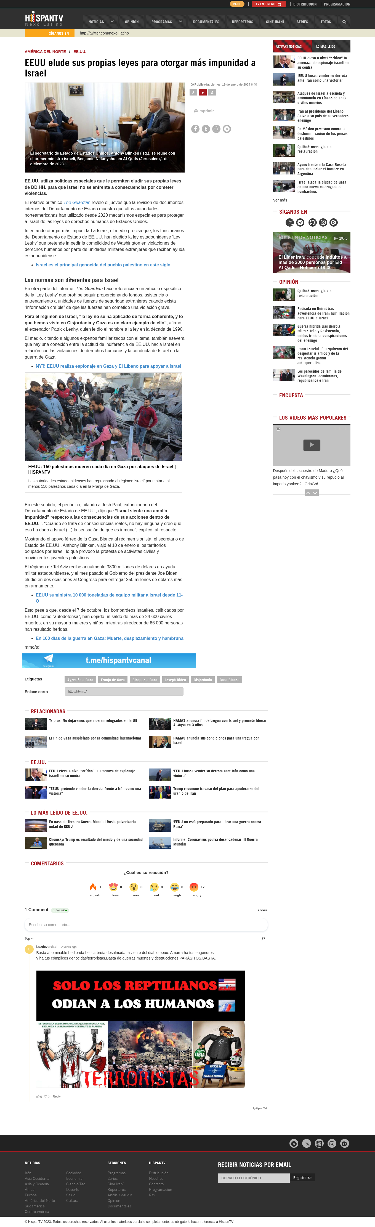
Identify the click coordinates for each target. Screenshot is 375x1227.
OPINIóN (132, 21)
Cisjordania (203, 679)
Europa (31, 1195)
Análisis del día (120, 1195)
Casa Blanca (230, 679)
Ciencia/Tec (75, 1183)
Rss (152, 1195)
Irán (28, 1172)
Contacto (156, 1183)
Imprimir (203, 111)
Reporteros (242, 21)
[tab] (292, 46)
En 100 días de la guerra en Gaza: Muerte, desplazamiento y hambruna (109, 638)
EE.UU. (79, 51)
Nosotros (156, 1178)
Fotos (326, 21)
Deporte (72, 1189)
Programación (337, 4)
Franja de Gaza (113, 679)
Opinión (114, 1200)
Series (302, 21)
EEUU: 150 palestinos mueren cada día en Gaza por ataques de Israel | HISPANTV (102, 469)
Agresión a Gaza (80, 679)
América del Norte (45, 51)
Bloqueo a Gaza (144, 679)
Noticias (96, 21)
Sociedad (73, 1172)
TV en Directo (269, 4)
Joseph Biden (175, 679)
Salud (71, 1195)
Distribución (305, 4)
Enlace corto (36, 692)
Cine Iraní (275, 21)
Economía (74, 1178)
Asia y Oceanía (37, 1183)
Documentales (206, 21)
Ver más (280, 200)
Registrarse (302, 1177)
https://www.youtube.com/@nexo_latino (114, 33)
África (29, 1189)
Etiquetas (33, 679)
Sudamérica (35, 1206)
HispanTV (44, 18)
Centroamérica (37, 1211)
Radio (237, 4)
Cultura (72, 1200)
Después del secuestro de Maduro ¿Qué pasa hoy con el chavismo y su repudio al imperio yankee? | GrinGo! (308, 477)
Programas (161, 21)
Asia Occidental (37, 1178)
